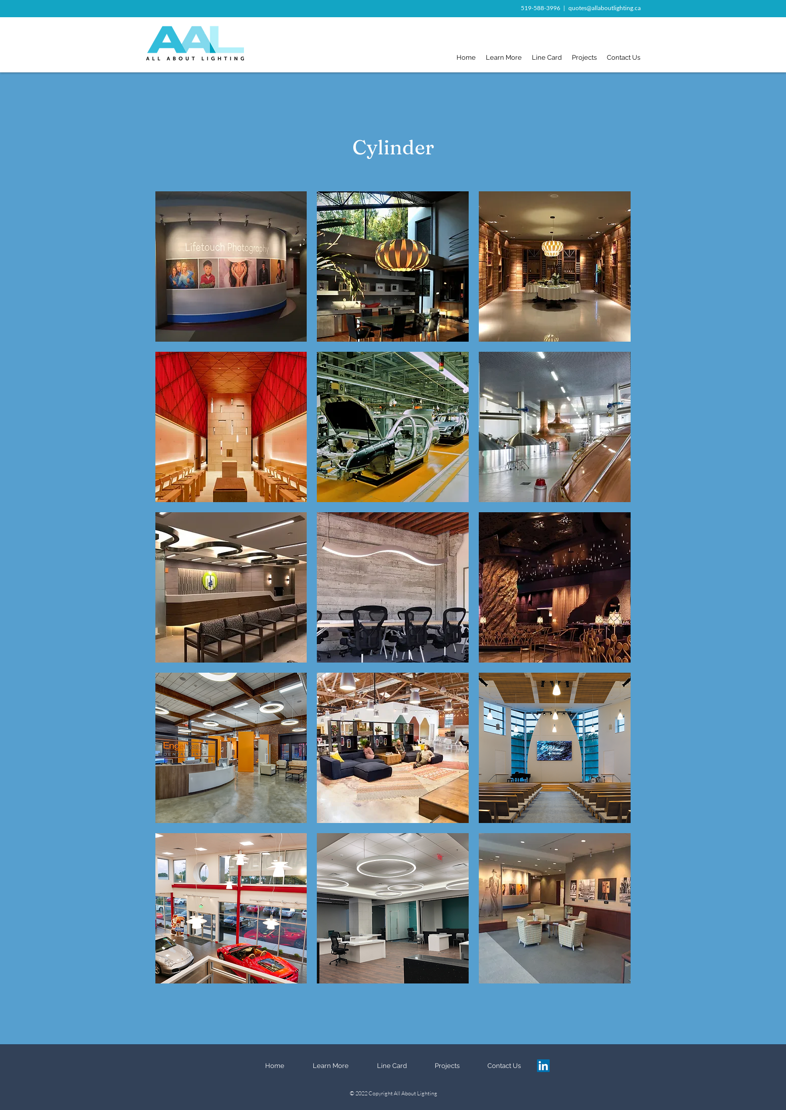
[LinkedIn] (543, 1065)
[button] (231, 266)
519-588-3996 (540, 8)
